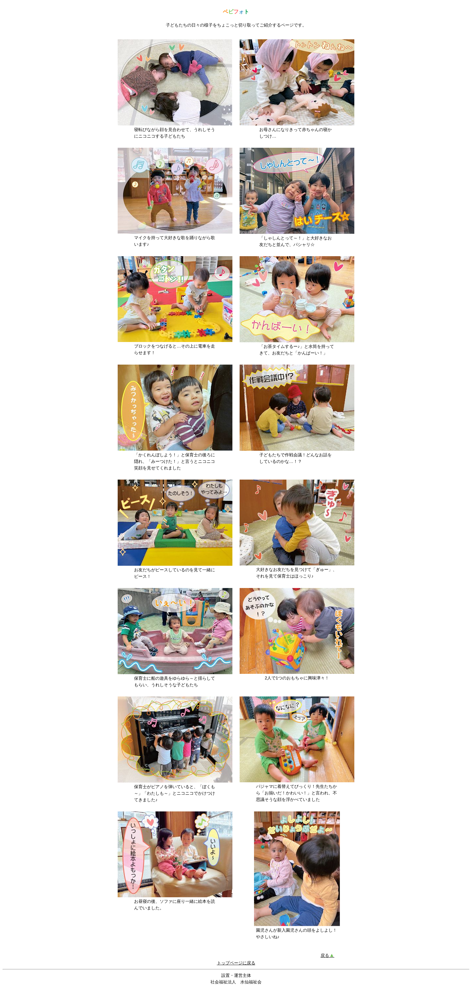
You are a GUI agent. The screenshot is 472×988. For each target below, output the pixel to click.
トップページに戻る (236, 962)
